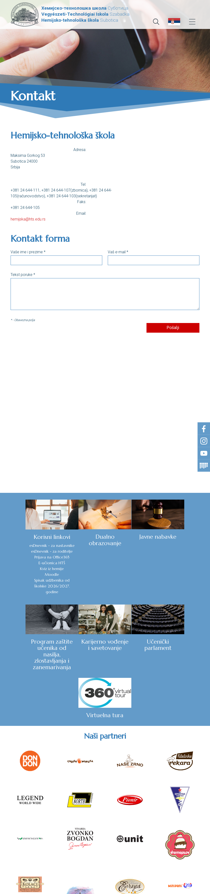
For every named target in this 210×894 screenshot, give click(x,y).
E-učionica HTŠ (26, 562)
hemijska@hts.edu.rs (28, 219)
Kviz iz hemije (26, 568)
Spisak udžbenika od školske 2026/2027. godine (26, 586)
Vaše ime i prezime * (28, 252)
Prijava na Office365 (26, 557)
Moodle (26, 574)
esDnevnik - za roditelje (26, 551)
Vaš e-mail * (118, 252)
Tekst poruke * (23, 275)
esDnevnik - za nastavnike (26, 545)
